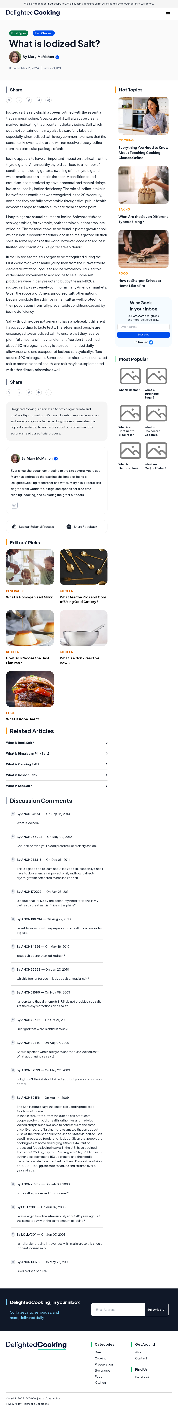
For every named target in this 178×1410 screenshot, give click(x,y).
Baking (124, 209)
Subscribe (143, 334)
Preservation (104, 1364)
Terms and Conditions (36, 1403)
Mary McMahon (41, 57)
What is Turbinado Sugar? (152, 393)
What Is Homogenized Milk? (29, 597)
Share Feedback (81, 527)
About (139, 1352)
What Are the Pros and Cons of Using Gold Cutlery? (83, 599)
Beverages (15, 591)
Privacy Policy (13, 1403)
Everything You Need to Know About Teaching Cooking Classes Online (143, 152)
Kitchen (66, 591)
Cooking (126, 140)
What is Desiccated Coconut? (153, 430)
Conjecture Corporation (46, 1398)
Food (11, 713)
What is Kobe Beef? (22, 719)
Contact (141, 1358)
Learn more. (147, 3)
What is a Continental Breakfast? (126, 430)
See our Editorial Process (32, 527)
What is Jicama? (129, 389)
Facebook (142, 1377)
